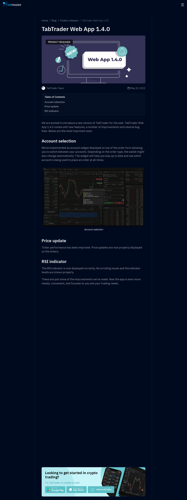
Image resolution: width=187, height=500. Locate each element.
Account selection (55, 102)
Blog (54, 20)
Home (45, 20)
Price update (52, 106)
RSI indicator (52, 111)
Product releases (69, 20)
